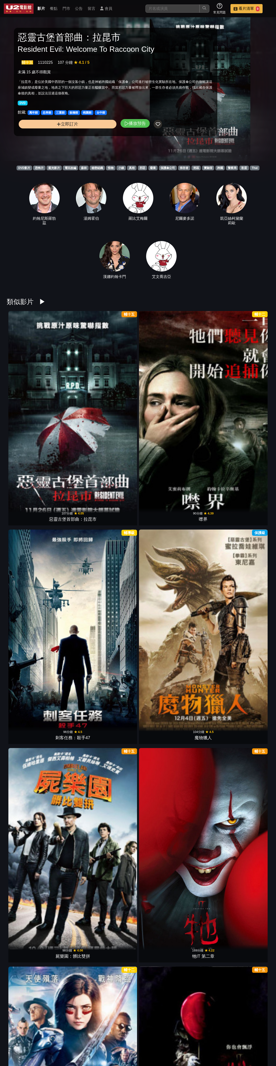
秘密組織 (97, 168)
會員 (106, 8)
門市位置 (194, 1038)
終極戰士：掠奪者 (205, 927)
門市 (66, 8)
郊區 (196, 168)
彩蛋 (244, 168)
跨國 (220, 168)
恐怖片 (39, 168)
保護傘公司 (168, 168)
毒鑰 (250, 454)
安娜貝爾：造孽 (115, 1006)
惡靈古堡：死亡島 (250, 533)
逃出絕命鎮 (160, 1006)
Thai (255, 168)
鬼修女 (160, 927)
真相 (132, 168)
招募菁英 (147, 1047)
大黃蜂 (70, 927)
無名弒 (160, 691)
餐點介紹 (171, 1038)
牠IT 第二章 (251, 376)
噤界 (70, 376)
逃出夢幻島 (25, 769)
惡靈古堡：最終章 (115, 454)
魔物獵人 (160, 376)
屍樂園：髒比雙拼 (205, 376)
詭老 (70, 691)
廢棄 (153, 168)
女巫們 (205, 691)
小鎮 (121, 168)
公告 (79, 8)
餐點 (54, 8)
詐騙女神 (70, 848)
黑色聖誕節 (70, 769)
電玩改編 (70, 168)
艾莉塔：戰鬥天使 (25, 454)
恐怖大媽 (250, 769)
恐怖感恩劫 (115, 533)
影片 (41, 8)
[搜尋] (172, 9)
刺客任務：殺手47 (115, 376)
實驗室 (208, 168)
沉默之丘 (70, 533)
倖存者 (184, 168)
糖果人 (25, 691)
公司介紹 (171, 1047)
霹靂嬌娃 (115, 769)
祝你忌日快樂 (251, 848)
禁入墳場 (160, 848)
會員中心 (194, 1047)
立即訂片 (47, 144)
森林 (84, 168)
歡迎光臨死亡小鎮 (160, 454)
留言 (91, 8)
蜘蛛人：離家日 (25, 848)
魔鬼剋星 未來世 (205, 612)
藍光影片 (54, 168)
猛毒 (115, 927)
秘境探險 (160, 612)
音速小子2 (115, 612)
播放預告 (95, 143)
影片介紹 (147, 1038)
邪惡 (142, 168)
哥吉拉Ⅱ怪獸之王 (115, 848)
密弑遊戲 (25, 927)
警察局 (232, 168)
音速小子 (250, 691)
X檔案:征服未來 (25, 533)
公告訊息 (218, 1038)
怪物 (111, 168)
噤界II (115, 691)
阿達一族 (160, 769)
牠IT (70, 454)
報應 (205, 454)
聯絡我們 (241, 1038)
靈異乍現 (205, 769)
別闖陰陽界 (250, 927)
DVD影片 (24, 168)
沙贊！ (205, 848)
